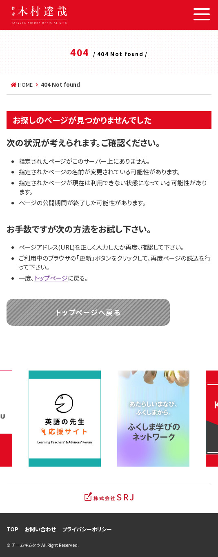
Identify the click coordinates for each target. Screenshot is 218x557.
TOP (12, 529)
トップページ (51, 278)
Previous (14, 418)
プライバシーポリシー (87, 529)
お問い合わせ (40, 529)
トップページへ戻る (88, 312)
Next (204, 418)
